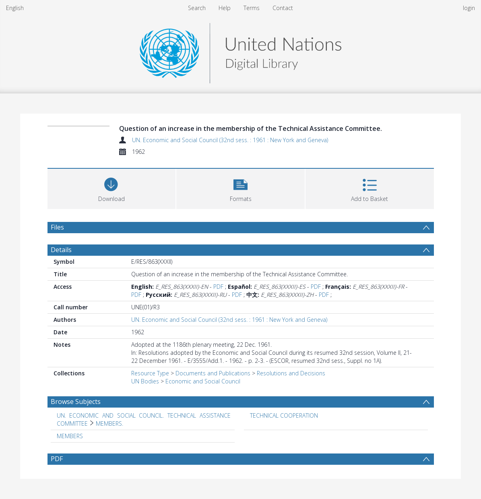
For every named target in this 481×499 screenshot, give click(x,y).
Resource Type (150, 373)
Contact (282, 8)
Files (57, 227)
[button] (240, 188)
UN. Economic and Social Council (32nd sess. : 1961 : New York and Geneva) (230, 140)
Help (225, 8)
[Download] (111, 188)
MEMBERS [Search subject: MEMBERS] (70, 436)
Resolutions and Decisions (291, 373)
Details (61, 249)
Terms (252, 8)
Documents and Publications (212, 373)
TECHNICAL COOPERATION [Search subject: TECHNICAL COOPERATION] (284, 415)
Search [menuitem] (197, 8)
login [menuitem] (469, 8)
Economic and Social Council (202, 381)
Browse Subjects (76, 401)
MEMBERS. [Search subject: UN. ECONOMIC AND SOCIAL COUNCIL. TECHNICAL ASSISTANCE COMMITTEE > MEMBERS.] (109, 423)
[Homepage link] (240, 50)
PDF (218, 286)
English (15, 8)
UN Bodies (145, 381)
